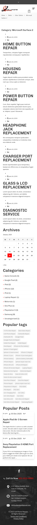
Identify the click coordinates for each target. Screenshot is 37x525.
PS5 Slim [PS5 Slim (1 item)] (16, 390)
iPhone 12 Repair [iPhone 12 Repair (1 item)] (26, 352)
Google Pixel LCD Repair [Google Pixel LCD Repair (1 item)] (11, 340)
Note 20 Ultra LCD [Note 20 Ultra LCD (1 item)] (21, 374)
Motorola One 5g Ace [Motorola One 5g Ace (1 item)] (10, 371)
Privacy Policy (18, 519)
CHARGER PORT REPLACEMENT (17, 158)
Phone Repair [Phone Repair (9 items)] (8, 383)
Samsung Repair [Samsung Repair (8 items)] (27, 402)
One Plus (8, 306)
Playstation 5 (10, 310)
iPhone (7, 289)
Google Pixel (10, 280)
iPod (6, 293)
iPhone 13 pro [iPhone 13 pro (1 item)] (8, 355)
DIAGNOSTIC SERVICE (15, 212)
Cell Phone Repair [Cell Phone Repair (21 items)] (9, 334)
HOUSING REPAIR (12, 70)
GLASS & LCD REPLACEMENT (17, 185)
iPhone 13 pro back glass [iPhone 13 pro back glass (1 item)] (24, 355)
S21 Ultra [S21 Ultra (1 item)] (21, 393)
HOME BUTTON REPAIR (17, 46)
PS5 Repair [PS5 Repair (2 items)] (7, 390)
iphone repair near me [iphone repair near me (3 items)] (23, 362)
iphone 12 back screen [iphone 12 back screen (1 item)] (11, 352)
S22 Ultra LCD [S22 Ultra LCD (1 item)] (8, 399)
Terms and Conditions (18, 516)
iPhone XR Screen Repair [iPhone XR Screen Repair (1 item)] (12, 368)
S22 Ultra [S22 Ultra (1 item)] (20, 396)
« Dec (4, 265)
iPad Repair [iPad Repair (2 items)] (7, 346)
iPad (6, 284)
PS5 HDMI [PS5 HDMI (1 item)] (23, 386)
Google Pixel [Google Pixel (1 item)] (19, 337)
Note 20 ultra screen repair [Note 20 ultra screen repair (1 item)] (12, 377)
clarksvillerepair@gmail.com (21, 505)
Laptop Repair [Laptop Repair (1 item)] (26, 368)
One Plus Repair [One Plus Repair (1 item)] (23, 380)
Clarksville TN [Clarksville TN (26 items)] (8, 337)
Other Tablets (19, 15)
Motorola (8, 302)
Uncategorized (11, 319)
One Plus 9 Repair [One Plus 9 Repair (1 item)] (9, 380)
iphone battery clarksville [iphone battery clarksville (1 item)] (24, 359)
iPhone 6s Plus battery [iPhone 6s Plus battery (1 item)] (21, 346)
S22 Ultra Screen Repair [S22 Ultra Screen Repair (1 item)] (11, 402)
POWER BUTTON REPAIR (18, 98)
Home (3, 15)
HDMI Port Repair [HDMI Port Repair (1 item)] (9, 343)
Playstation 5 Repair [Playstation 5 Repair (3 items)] (10, 386)
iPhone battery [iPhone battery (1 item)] (8, 359)
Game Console (11, 276)
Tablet (10, 15)
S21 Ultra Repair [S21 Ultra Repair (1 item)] (9, 396)
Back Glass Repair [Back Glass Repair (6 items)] (24, 331)
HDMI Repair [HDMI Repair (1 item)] (22, 343)
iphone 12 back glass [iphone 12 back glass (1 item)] (10, 349)
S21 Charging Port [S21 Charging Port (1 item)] (9, 393)
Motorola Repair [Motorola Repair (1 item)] (25, 371)
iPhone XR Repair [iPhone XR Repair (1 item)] (21, 365)
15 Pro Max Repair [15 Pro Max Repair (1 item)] (10, 331)
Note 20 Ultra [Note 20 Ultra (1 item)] (8, 374)
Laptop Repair (10, 297)
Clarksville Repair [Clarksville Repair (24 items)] (23, 334)
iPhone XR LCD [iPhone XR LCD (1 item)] (8, 365)
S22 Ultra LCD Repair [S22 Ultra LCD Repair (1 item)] (22, 399)
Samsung (8, 314)
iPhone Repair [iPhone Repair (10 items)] (8, 362)
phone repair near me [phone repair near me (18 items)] (22, 383)
